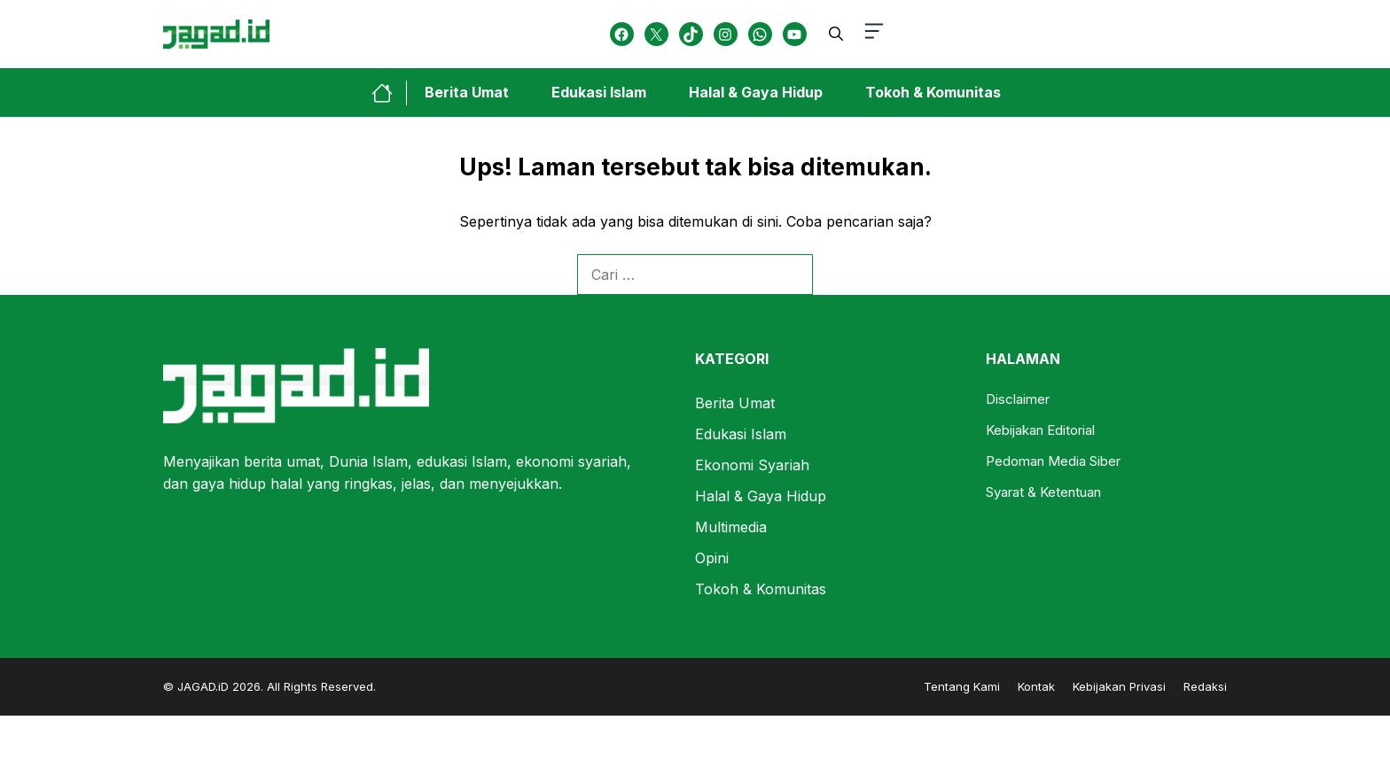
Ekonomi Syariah (752, 465)
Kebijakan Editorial (1040, 430)
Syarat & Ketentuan (1043, 492)
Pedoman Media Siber (1053, 461)
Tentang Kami (962, 686)
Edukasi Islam (598, 92)
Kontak (1036, 686)
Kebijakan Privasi (1119, 686)
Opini (712, 558)
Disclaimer (1018, 399)
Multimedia (731, 527)
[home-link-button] (389, 93)
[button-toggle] (874, 34)
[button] (836, 34)
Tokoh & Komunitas (933, 92)
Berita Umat (467, 92)
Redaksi (1205, 686)
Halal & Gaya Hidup (756, 92)
